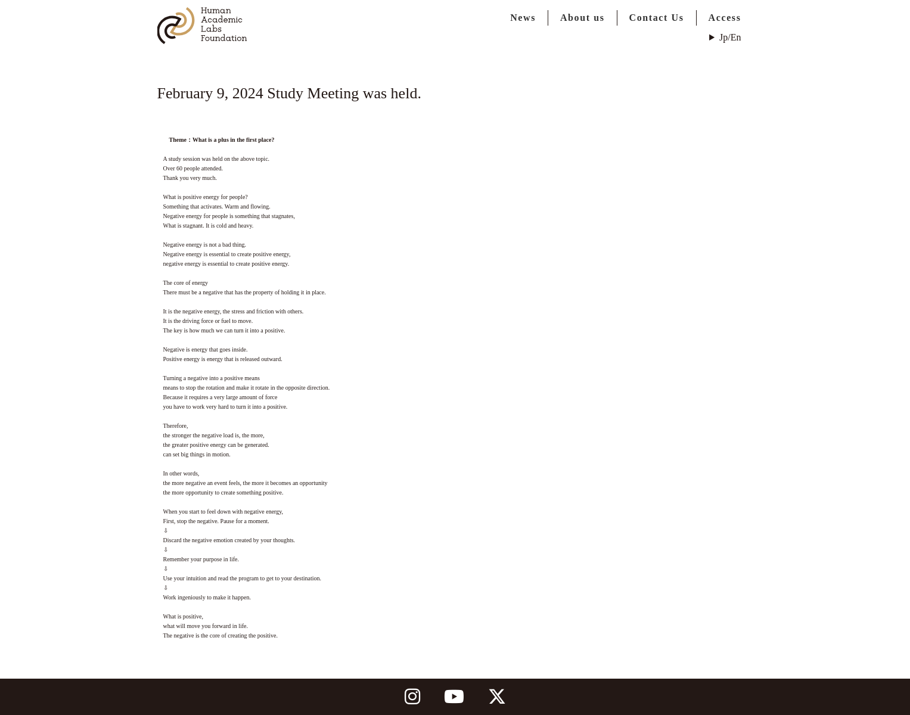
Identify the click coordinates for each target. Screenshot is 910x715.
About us (582, 18)
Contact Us (656, 18)
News (523, 18)
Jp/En (730, 37)
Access (725, 18)
